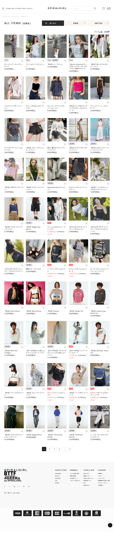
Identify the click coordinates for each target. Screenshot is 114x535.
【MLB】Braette (53, 311)
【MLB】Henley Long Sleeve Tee (97, 312)
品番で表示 (99, 23)
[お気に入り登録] (22, 60)
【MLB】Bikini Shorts (33, 311)
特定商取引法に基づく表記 (104, 480)
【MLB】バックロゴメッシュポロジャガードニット (99, 188)
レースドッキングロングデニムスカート (99, 436)
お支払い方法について (88, 478)
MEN (13, 8)
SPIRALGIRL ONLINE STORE (11, 16)
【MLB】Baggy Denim (34, 435)
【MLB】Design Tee (76, 311)
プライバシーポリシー (103, 483)
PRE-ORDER (57, 478)
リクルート (100, 476)
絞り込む (53, 23)
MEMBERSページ (74, 478)
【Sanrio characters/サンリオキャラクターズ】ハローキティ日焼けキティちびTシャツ (78, 67)
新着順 (75, 23)
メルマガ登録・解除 (74, 473)
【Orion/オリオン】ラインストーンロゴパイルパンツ (13, 270)
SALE (56, 480)
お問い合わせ (86, 485)
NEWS (24, 8)
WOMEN (8, 8)
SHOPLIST (30, 8)
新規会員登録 (73, 476)
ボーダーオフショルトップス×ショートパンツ (99, 270)
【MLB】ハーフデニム (54, 64)
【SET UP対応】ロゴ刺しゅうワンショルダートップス (35, 351)
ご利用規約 (100, 485)
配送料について (87, 476)
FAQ (84, 483)
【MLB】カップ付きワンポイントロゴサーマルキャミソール (78, 108)
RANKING (57, 483)
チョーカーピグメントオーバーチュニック (56, 107)
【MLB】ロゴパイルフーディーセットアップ (99, 149)
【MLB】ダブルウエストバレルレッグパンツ (13, 436)
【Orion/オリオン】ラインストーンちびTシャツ (78, 228)
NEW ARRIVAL (58, 473)
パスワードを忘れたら (75, 480)
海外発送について (87, 480)
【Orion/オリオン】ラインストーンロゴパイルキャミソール (99, 229)
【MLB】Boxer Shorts (12, 311)
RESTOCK (57, 476)
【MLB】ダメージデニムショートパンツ (35, 149)
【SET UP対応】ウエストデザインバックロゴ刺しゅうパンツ (56, 352)
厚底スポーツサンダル (33, 269)
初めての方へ (86, 473)
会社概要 (100, 473)
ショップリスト (101, 478)
